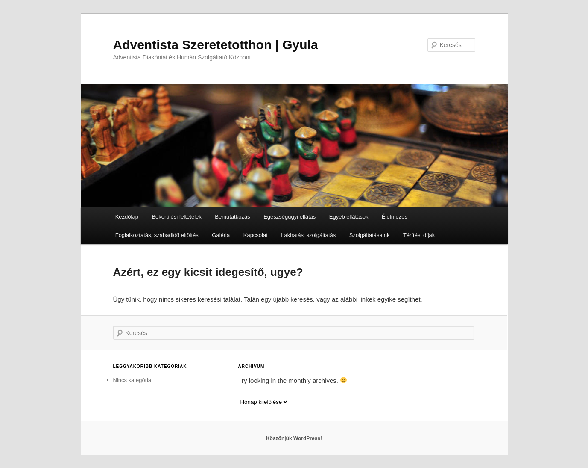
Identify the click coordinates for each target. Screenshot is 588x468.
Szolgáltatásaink (369, 235)
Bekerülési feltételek (176, 216)
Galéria (221, 235)
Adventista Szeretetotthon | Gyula (215, 45)
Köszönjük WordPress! (294, 438)
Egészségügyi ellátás (289, 216)
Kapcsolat (255, 235)
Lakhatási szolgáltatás (308, 235)
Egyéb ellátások (349, 216)
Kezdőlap (126, 216)
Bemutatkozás (232, 216)
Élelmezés (394, 216)
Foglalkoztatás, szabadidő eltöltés (157, 235)
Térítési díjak (419, 235)
